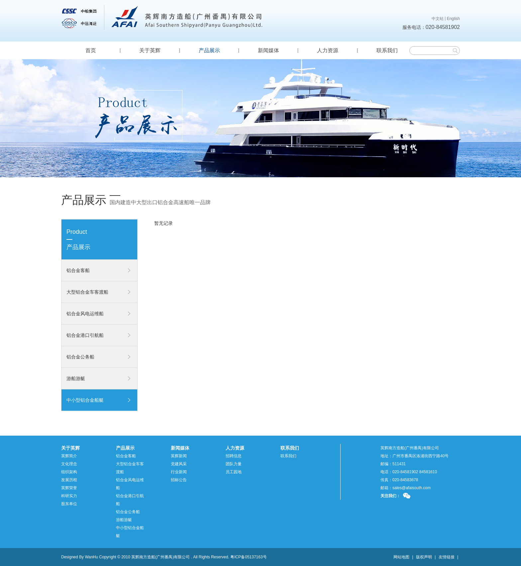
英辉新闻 (179, 456)
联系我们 (387, 50)
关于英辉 (149, 50)
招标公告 (179, 480)
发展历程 (69, 480)
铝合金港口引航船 (85, 335)
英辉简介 (69, 456)
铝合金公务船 (80, 356)
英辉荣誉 (69, 488)
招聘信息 (234, 456)
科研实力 (69, 496)
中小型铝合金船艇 (85, 400)
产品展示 (209, 50)
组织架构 (69, 472)
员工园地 (234, 472)
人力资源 (327, 50)
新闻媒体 (268, 50)
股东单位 (69, 503)
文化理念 (69, 464)
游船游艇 (75, 378)
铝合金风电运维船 (85, 313)
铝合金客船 (78, 270)
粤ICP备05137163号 (248, 557)
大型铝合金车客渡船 (87, 292)
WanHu (91, 557)
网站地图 (401, 557)
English (453, 18)
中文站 (438, 18)
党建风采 (179, 464)
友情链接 (447, 557)
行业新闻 (179, 472)
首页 (90, 50)
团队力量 (234, 464)
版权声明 (424, 557)
